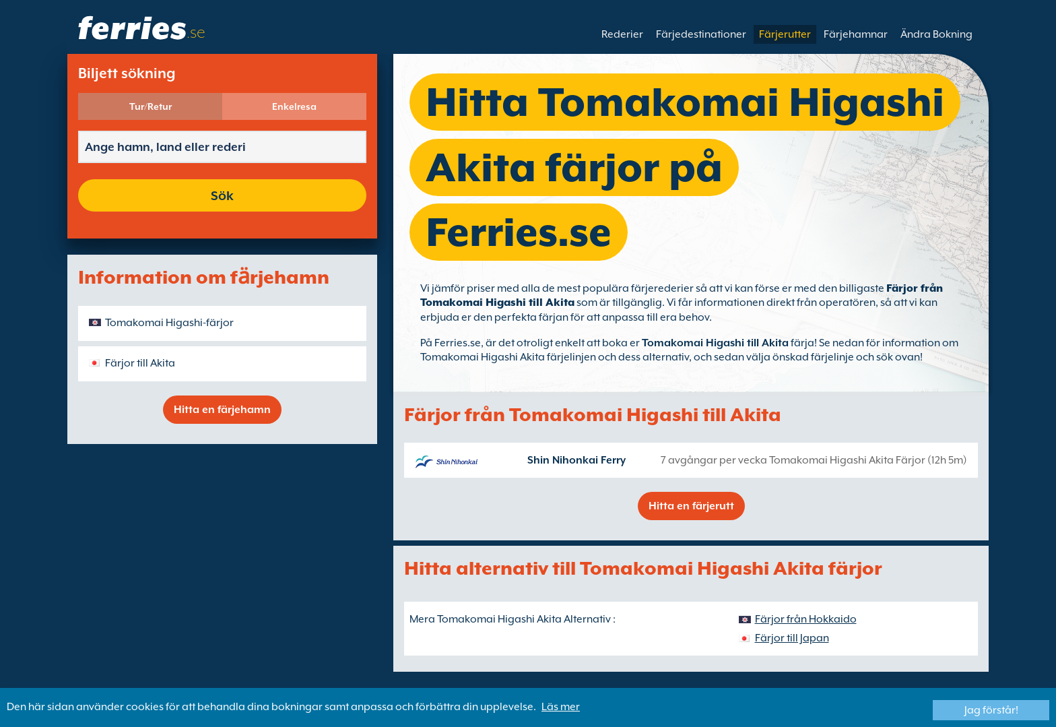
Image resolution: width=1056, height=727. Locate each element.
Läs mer (560, 707)
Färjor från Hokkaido (806, 619)
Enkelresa (294, 106)
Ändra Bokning (936, 34)
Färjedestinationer (701, 34)
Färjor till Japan (792, 638)
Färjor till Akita (140, 363)
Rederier (622, 34)
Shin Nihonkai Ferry (576, 460)
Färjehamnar (856, 34)
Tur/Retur (150, 106)
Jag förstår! (991, 710)
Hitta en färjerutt (691, 506)
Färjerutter (785, 34)
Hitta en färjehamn (222, 410)
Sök (222, 195)
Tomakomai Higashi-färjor (169, 323)
